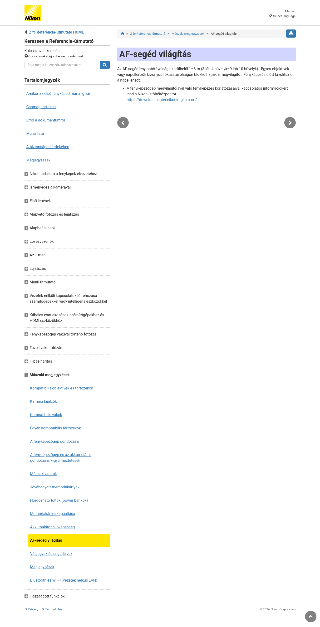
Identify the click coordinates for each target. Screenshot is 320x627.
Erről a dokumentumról (45, 120)
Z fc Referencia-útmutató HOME (56, 32)
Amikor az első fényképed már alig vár (58, 93)
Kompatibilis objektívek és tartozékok (61, 388)
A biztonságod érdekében (47, 147)
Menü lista (35, 133)
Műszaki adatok (43, 473)
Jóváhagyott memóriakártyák (55, 487)
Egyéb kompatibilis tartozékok (55, 428)
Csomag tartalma (41, 107)
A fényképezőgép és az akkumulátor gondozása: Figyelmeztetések (60, 457)
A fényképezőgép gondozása (54, 441)
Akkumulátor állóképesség (52, 527)
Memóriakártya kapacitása (52, 513)
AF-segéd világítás (46, 540)
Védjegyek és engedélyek (51, 553)
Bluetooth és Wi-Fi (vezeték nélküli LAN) (63, 580)
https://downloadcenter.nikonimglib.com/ (162, 99)
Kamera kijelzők (43, 401)
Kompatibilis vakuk (46, 415)
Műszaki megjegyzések (188, 33)
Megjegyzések (38, 160)
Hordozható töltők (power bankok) (59, 500)
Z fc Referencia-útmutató (147, 33)
